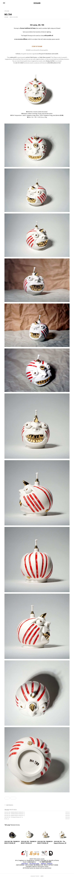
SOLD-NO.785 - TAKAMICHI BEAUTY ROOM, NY (13, 813)
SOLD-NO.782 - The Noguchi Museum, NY (12, 817)
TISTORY (37, 876)
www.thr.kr (24, 863)
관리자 (42, 876)
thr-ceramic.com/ (34, 863)
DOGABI (37, 3)
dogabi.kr (49, 863)
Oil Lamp (7, 809)
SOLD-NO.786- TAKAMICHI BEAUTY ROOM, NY (13, 812)
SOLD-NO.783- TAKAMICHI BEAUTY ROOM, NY (13, 815)
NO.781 (6, 818)
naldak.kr (43, 863)
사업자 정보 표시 (8, 805)
